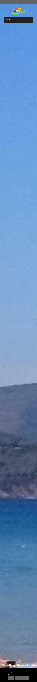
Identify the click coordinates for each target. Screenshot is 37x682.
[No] (35, 675)
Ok (11, 678)
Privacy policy (22, 678)
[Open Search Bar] (31, 19)
